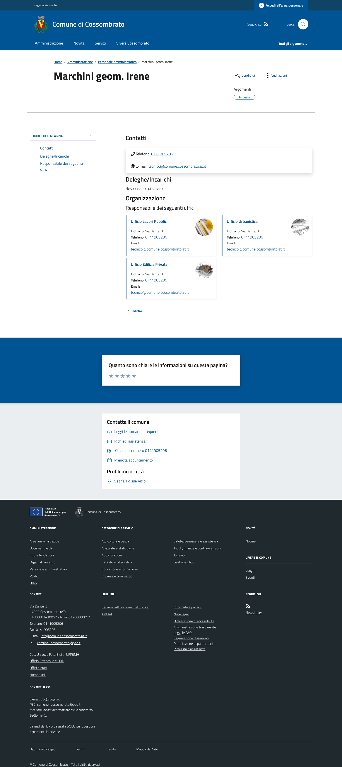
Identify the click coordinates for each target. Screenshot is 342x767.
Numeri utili (38, 674)
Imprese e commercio (117, 576)
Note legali (181, 614)
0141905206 (162, 154)
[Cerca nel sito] (301, 24)
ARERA (107, 614)
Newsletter (254, 612)
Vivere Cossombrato (132, 43)
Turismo (179, 555)
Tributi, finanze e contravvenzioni (197, 548)
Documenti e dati (42, 548)
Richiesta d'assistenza (189, 649)
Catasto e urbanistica (117, 562)
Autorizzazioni (112, 555)
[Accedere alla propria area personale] (281, 5)
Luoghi (250, 570)
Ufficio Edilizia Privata (149, 264)
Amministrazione (49, 43)
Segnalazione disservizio (191, 638)
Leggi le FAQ (183, 632)
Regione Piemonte (45, 5)
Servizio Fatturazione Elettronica (125, 607)
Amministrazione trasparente (195, 627)
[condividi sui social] (245, 75)
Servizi (100, 43)
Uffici (33, 583)
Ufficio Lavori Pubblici (149, 221)
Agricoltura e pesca (115, 541)
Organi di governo (42, 562)
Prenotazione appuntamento (194, 643)
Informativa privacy (188, 607)
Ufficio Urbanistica (242, 221)
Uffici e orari (38, 667)
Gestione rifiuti (184, 562)
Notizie (251, 541)
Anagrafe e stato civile (118, 548)
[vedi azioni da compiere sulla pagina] (275, 75)
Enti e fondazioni (42, 555)
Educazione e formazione (120, 569)
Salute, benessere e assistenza (196, 541)
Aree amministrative (44, 541)
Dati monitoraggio (42, 749)
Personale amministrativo (117, 61)
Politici (34, 576)
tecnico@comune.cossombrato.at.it (177, 166)
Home (58, 61)
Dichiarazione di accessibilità (194, 621)
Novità (79, 43)
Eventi (250, 577)
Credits (111, 749)
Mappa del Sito (147, 749)
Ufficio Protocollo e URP (47, 660)
